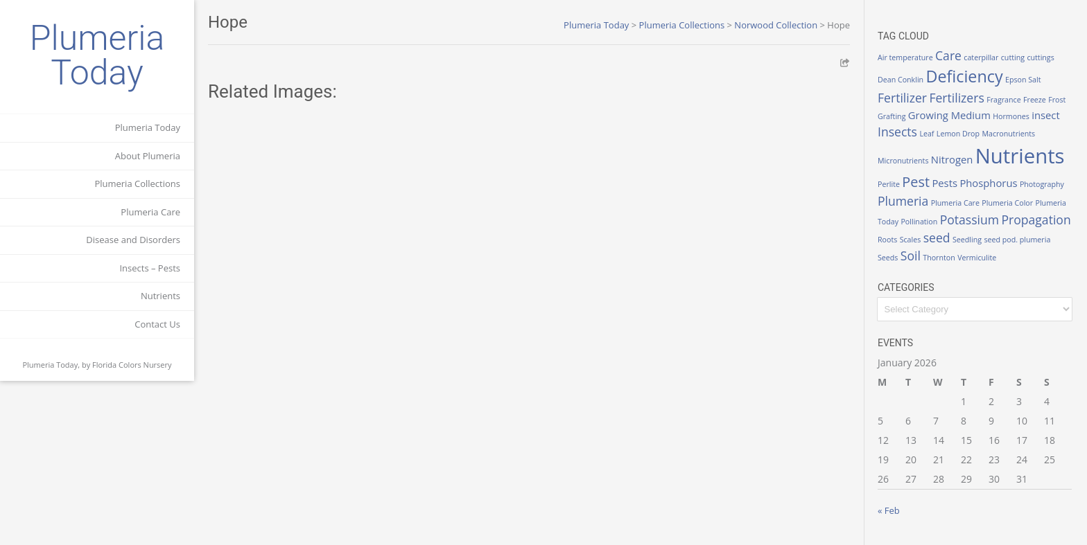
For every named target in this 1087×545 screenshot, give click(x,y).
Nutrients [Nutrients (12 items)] (1020, 156)
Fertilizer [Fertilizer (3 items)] (902, 97)
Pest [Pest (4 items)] (916, 181)
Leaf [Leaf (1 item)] (926, 134)
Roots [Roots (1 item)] (887, 239)
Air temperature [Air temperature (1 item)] (905, 57)
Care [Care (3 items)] (948, 55)
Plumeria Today (97, 55)
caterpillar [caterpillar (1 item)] (981, 57)
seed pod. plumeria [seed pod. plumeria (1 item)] (1017, 239)
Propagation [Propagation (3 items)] (1035, 219)
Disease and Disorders (133, 239)
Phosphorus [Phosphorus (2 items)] (988, 183)
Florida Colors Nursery (132, 364)
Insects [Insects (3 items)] (897, 131)
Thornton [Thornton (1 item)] (939, 257)
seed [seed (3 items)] (936, 237)
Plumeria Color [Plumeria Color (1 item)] (1007, 203)
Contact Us (157, 324)
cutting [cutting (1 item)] (1013, 57)
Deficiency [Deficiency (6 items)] (964, 76)
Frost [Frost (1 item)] (1057, 100)
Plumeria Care (150, 212)
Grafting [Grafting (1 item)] (891, 116)
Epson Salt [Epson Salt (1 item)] (1023, 79)
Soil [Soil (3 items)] (911, 255)
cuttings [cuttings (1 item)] (1040, 57)
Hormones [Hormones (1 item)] (1011, 116)
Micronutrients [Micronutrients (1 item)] (903, 161)
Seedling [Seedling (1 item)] (967, 239)
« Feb (889, 510)
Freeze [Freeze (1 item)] (1034, 100)
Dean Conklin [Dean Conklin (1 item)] (900, 79)
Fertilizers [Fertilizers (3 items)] (956, 97)
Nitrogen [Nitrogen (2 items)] (952, 159)
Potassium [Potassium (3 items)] (969, 219)
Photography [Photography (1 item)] (1042, 184)
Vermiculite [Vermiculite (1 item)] (976, 257)
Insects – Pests (149, 268)
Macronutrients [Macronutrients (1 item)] (1008, 134)
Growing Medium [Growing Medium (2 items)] (949, 115)
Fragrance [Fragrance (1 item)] (1003, 100)
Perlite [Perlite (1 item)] (889, 184)
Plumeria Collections (137, 183)
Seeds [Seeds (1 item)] (888, 257)
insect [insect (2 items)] (1046, 115)
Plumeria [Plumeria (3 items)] (903, 201)
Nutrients (160, 295)
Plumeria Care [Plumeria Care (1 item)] (955, 203)
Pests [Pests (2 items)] (944, 183)
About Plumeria (147, 156)
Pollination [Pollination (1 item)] (919, 221)
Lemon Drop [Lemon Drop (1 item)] (958, 134)
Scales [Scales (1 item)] (910, 239)
